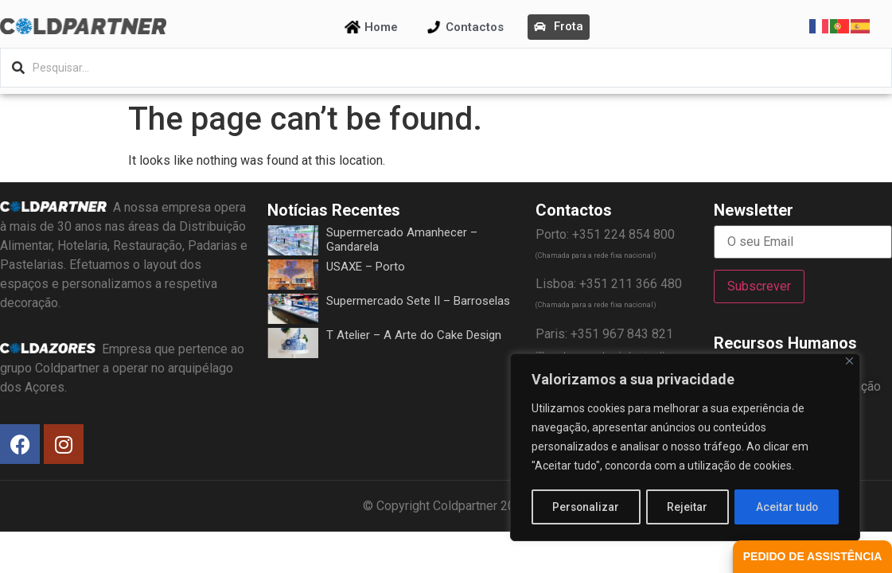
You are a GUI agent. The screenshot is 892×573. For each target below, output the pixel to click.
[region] (685, 448)
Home (381, 27)
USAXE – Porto (365, 266)
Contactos (475, 27)
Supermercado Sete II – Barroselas (418, 301)
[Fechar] (849, 362)
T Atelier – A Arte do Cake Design (413, 335)
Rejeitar (688, 507)
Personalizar (586, 507)
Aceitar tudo (787, 507)
